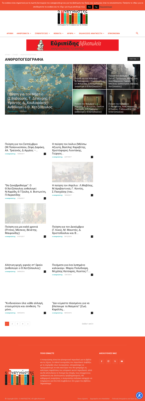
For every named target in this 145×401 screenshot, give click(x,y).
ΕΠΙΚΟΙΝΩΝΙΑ (114, 33)
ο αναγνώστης (12, 111)
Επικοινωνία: (45, 389)
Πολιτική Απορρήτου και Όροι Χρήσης (126, 399)
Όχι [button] (96, 7)
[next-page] (28, 324)
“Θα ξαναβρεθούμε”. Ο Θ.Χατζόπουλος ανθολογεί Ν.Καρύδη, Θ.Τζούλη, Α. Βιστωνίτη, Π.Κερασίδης (25, 190)
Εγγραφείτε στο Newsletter (100, 399)
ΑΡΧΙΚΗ (10, 33)
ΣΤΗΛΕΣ (15, 55)
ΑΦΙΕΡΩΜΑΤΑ (24, 33)
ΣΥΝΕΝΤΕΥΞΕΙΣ (42, 33)
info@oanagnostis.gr (59, 389)
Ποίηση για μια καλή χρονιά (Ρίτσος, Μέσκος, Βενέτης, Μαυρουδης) (21, 230)
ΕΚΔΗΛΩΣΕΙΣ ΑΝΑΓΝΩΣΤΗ (91, 33)
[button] (137, 33)
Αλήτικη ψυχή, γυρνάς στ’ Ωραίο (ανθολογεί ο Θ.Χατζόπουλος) (24, 266)
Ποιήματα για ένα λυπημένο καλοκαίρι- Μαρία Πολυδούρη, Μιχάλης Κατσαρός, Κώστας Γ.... (71, 268)
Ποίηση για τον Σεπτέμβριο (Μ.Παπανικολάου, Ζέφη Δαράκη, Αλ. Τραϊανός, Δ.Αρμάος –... (24, 147)
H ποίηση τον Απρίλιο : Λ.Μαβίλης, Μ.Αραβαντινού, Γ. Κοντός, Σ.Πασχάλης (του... (72, 188)
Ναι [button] (89, 7)
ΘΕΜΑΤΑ (58, 33)
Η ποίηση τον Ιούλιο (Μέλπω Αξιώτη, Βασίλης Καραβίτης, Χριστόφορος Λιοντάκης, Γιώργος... (69, 149)
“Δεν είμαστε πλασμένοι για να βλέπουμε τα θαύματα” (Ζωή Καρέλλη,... (70, 306)
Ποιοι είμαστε (83, 399)
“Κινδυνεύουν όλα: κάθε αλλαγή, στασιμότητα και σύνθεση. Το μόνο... (24, 306)
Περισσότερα (45, 383)
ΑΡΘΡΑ (71, 33)
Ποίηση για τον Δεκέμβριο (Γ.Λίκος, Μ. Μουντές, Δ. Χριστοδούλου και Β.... (68, 230)
